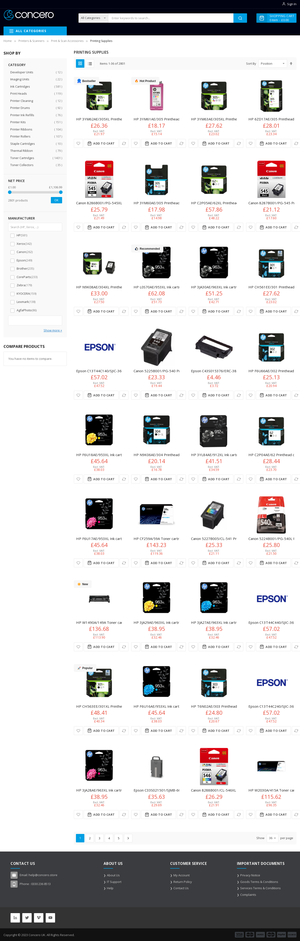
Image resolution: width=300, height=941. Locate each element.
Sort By (251, 63)
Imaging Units (36, 79)
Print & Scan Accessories (67, 41)
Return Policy (182, 882)
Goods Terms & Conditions (259, 882)
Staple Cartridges (36, 143)
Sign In (291, 4)
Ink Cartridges (36, 86)
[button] (78, 143)
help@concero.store (43, 875)
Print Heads (36, 93)
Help (110, 888)
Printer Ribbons (36, 129)
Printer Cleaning (36, 100)
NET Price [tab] (16, 180)
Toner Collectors (36, 165)
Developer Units (36, 72)
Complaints (248, 895)
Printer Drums (36, 107)
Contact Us (181, 888)
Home (8, 41)
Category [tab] (17, 65)
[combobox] (170, 18)
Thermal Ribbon (36, 150)
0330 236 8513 (41, 884)
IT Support (114, 882)
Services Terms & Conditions (260, 888)
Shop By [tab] (12, 53)
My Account (181, 875)
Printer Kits (36, 122)
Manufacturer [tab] (21, 218)
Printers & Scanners (31, 41)
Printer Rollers (36, 136)
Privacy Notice (250, 875)
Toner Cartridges (36, 158)
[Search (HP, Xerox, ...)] (35, 227)
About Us (113, 875)
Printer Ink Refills (36, 115)
